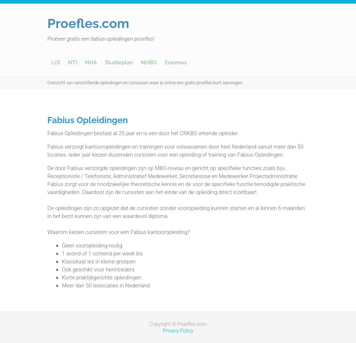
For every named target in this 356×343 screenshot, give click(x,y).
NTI (72, 62)
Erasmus (176, 62)
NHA (91, 62)
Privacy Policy (178, 331)
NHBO (149, 62)
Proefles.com (89, 23)
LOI (56, 62)
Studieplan (119, 62)
